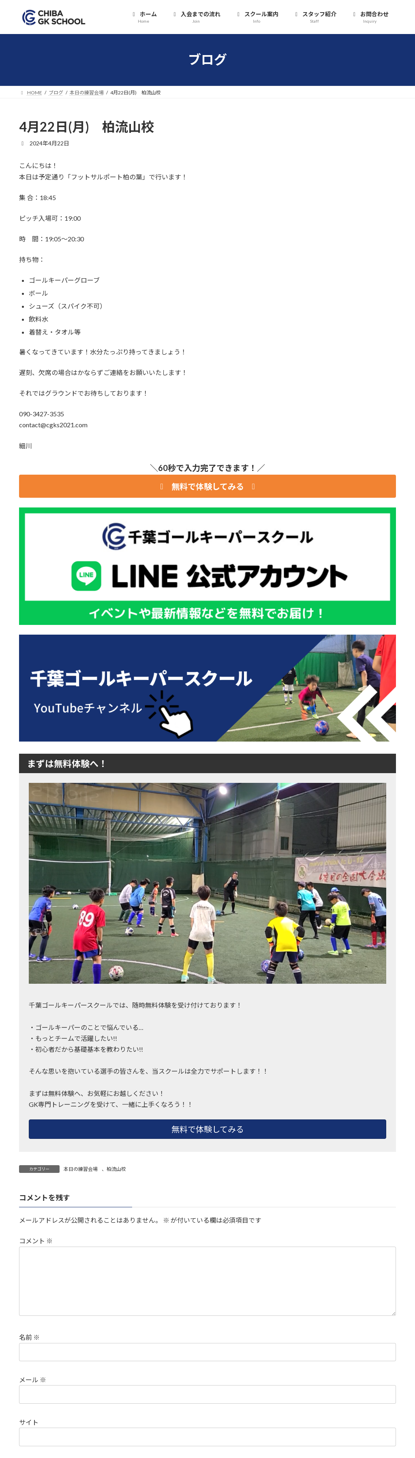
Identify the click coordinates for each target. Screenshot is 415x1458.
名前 (29, 1337)
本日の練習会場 (81, 1169)
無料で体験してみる (207, 1129)
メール (32, 1379)
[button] (207, 486)
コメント (36, 1241)
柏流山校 (116, 1169)
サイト (29, 1422)
